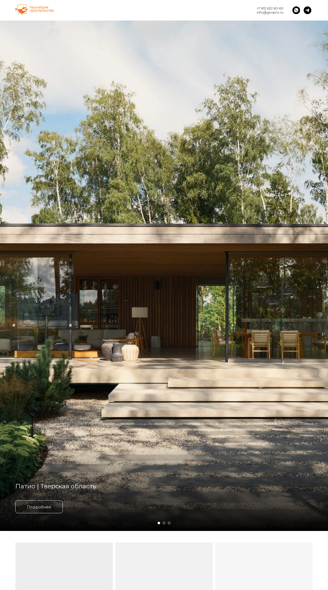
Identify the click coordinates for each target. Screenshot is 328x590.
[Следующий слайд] (318, 236)
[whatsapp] (296, 10)
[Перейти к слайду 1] (159, 523)
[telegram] (307, 10)
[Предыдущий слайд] (9, 236)
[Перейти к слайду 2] (164, 523)
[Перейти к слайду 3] (169, 523)
